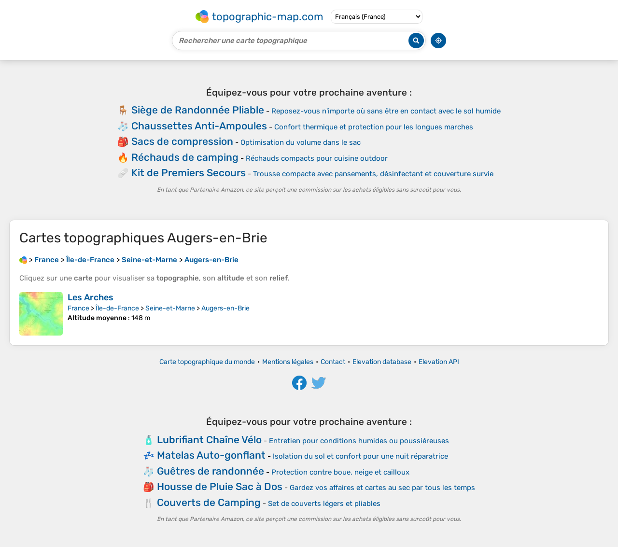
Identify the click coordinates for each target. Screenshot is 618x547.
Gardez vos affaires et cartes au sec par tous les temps (382, 487)
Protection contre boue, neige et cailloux (340, 472)
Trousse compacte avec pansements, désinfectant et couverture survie (373, 173)
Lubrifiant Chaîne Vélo (209, 440)
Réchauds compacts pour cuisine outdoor (317, 158)
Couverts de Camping (209, 502)
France (78, 308)
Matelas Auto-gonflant (211, 455)
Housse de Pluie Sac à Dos (219, 486)
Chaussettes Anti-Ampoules (199, 126)
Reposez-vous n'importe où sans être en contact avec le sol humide (386, 111)
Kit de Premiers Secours (188, 173)
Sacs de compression (182, 141)
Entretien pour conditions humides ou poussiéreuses (359, 440)
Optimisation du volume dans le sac (300, 142)
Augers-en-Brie (225, 308)
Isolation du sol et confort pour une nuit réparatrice (360, 456)
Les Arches (90, 297)
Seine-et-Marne (170, 308)
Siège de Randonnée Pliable (197, 110)
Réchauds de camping (185, 157)
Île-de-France (117, 308)
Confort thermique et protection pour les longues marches (373, 127)
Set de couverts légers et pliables (324, 503)
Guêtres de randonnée (210, 471)
